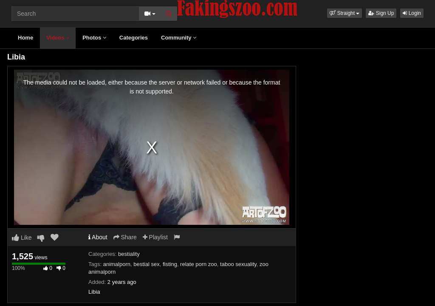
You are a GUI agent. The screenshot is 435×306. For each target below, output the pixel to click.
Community (178, 37)
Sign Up (381, 13)
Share (125, 237)
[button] (344, 13)
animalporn (116, 264)
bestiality (129, 254)
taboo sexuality (238, 264)
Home (25, 37)
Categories (133, 37)
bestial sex (146, 264)
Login (412, 13)
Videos (57, 37)
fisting (170, 264)
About (97, 237)
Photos (94, 37)
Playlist (155, 237)
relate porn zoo (198, 264)
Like (22, 237)
